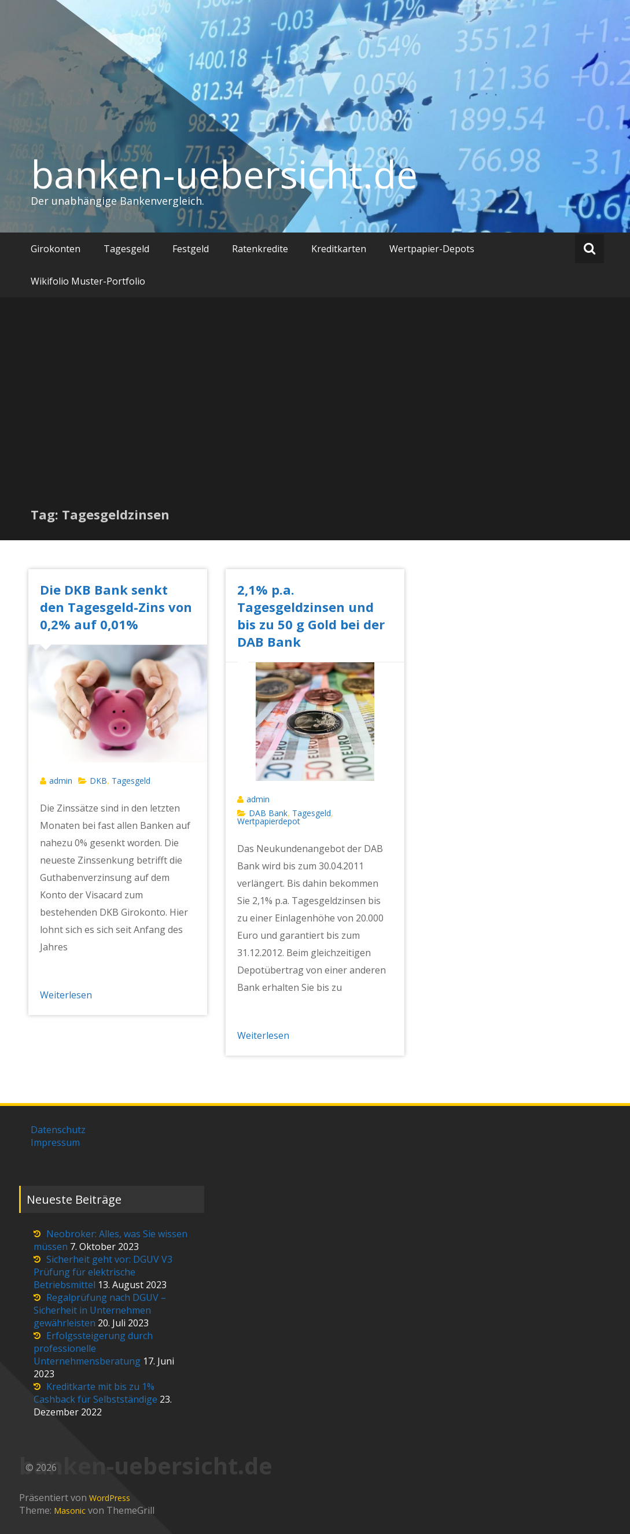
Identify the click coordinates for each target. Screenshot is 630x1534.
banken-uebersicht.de (224, 174)
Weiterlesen (66, 995)
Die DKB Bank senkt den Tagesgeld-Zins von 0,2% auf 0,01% (116, 607)
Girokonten (55, 248)
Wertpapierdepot (268, 821)
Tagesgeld (126, 248)
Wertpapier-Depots (431, 248)
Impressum (55, 1142)
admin (60, 780)
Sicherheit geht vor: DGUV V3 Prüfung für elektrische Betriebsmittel (103, 1272)
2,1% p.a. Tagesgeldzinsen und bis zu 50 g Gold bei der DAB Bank (311, 615)
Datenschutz (58, 1129)
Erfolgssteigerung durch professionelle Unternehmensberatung (93, 1348)
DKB (98, 780)
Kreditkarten (338, 248)
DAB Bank (268, 812)
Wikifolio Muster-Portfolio (88, 281)
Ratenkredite (260, 248)
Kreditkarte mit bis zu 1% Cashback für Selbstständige (95, 1393)
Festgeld (190, 248)
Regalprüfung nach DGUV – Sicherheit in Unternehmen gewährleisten (100, 1310)
